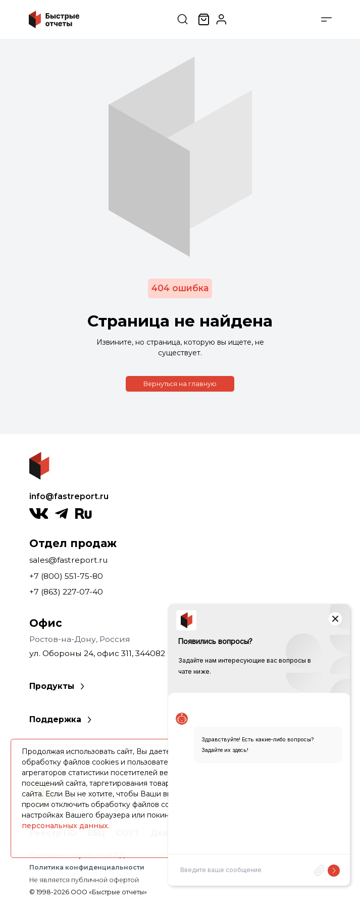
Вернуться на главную (180, 384)
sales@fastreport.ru (68, 560)
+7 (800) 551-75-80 (66, 576)
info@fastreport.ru (69, 496)
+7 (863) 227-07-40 (66, 592)
